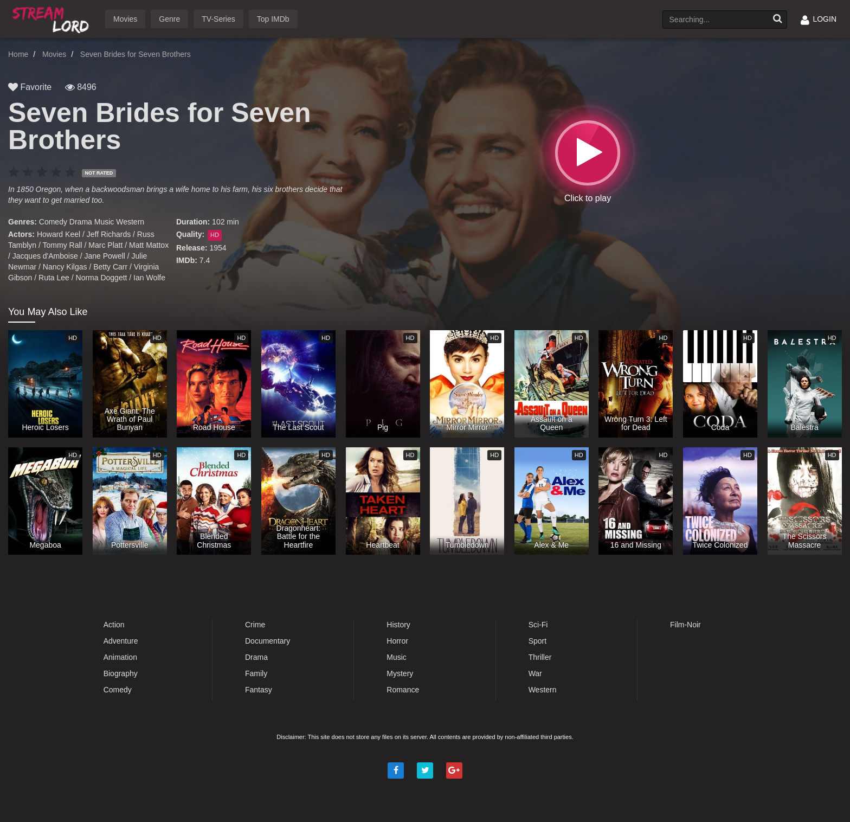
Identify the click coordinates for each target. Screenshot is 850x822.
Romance (403, 689)
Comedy (53, 221)
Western (130, 221)
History (398, 624)
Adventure (121, 641)
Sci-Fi (538, 624)
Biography (121, 673)
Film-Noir (685, 624)
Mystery (400, 673)
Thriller (540, 657)
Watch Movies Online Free (52, 18)
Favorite (29, 87)
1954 (217, 247)
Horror (397, 641)
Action (114, 624)
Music (104, 221)
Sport (537, 641)
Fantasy (258, 689)
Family (256, 673)
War (535, 673)
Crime (255, 624)
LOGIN (818, 19)
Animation (120, 657)
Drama (80, 221)
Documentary (267, 641)
